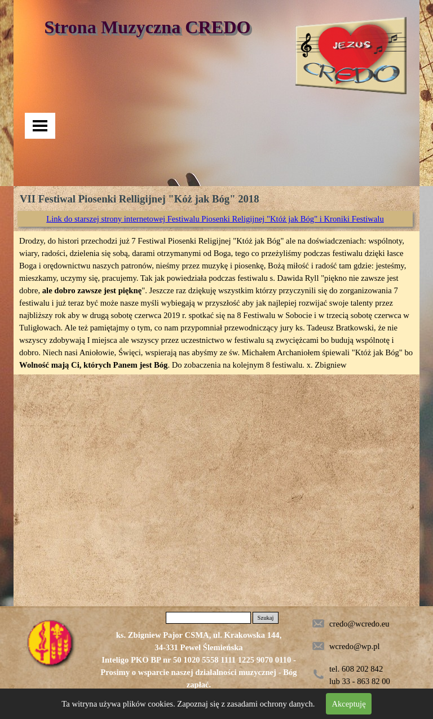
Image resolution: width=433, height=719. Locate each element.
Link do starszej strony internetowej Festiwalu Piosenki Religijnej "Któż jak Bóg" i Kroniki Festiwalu (215, 218)
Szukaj (265, 618)
